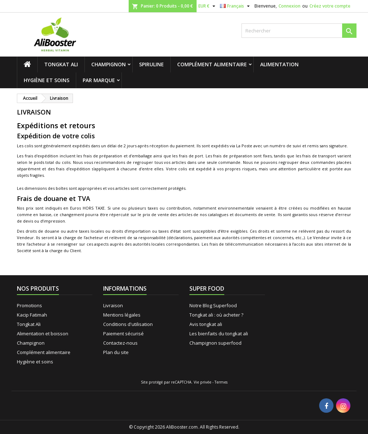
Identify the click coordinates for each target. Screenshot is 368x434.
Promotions (29, 305)
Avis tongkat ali (205, 324)
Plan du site (116, 352)
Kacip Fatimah (32, 315)
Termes (221, 382)
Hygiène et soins (46, 80)
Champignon (108, 64)
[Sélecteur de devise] (207, 6)
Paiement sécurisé (123, 333)
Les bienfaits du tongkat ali (218, 333)
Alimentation (279, 64)
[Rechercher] (299, 30)
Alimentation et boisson (42, 333)
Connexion (289, 6)
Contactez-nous (120, 343)
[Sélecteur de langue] (236, 6)
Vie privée (202, 382)
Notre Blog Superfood (213, 305)
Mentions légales (122, 315)
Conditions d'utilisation (128, 324)
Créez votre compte (329, 6)
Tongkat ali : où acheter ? (216, 315)
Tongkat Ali (61, 64)
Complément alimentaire (212, 64)
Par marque (99, 80)
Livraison (113, 305)
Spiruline (151, 64)
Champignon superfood (215, 343)
